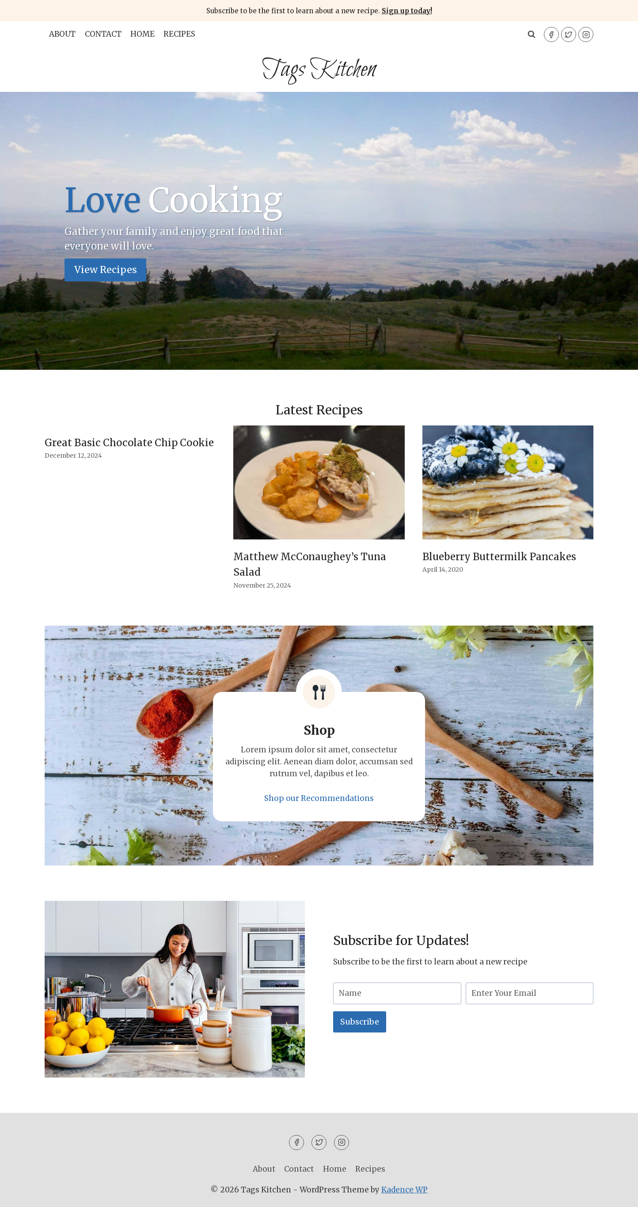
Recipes (179, 34)
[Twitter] (568, 34)
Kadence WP (404, 1190)
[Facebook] (551, 34)
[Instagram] (585, 34)
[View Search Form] (531, 34)
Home (142, 34)
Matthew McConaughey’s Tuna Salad (309, 564)
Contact (103, 34)
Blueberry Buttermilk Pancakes (499, 556)
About (62, 34)
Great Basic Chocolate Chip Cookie (129, 442)
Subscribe (359, 1022)
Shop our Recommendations (319, 798)
